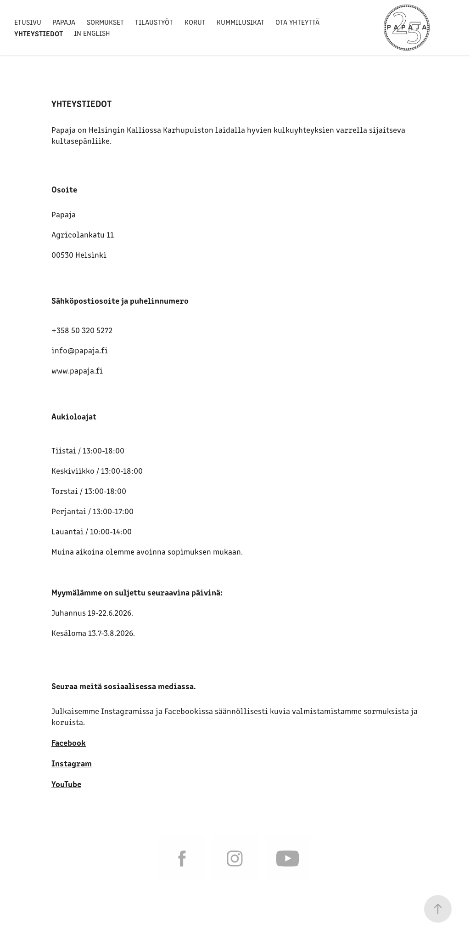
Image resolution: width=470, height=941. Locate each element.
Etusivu (27, 22)
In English (92, 33)
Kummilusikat (240, 22)
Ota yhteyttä (297, 22)
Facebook (68, 742)
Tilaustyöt (154, 22)
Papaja (63, 22)
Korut (195, 22)
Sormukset (105, 22)
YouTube (66, 783)
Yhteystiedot (38, 33)
